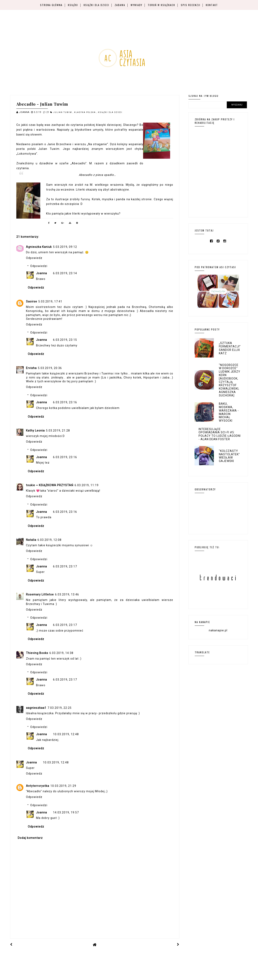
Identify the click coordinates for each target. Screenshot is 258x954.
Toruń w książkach (161, 5)
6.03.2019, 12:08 (49, 539)
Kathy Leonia (35, 430)
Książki (73, 5)
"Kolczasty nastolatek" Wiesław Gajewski (229, 456)
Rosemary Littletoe (40, 594)
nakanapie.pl (218, 630)
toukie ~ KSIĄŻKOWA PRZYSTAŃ (49, 485)
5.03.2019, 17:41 (50, 301)
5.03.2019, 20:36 (50, 368)
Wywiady (136, 5)
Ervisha (31, 368)
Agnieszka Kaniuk (39, 246)
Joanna (41, 273)
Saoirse (31, 301)
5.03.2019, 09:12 (65, 246)
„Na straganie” (97, 144)
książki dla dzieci (110, 112)
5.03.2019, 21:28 (58, 430)
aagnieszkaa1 (36, 707)
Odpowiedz (34, 258)
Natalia (31, 539)
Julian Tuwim (63, 112)
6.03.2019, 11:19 (87, 485)
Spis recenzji (190, 5)
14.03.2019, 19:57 (66, 812)
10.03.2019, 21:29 (63, 785)
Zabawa (120, 5)
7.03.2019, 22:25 (60, 707)
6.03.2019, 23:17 (65, 566)
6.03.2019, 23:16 (65, 402)
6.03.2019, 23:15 (65, 339)
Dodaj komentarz (30, 837)
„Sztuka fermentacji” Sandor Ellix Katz (230, 348)
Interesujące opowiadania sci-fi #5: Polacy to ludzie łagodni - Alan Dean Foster (220, 434)
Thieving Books (37, 653)
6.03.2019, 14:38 (61, 653)
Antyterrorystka (37, 785)
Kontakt (212, 5)
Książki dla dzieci (96, 5)
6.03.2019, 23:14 (65, 273)
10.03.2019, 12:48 (66, 734)
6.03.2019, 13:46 (67, 594)
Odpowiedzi (38, 266)
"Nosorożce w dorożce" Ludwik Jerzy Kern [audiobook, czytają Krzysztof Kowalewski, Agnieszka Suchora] (229, 380)
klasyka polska (85, 112)
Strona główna (51, 5)
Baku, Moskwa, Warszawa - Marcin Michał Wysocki (229, 412)
